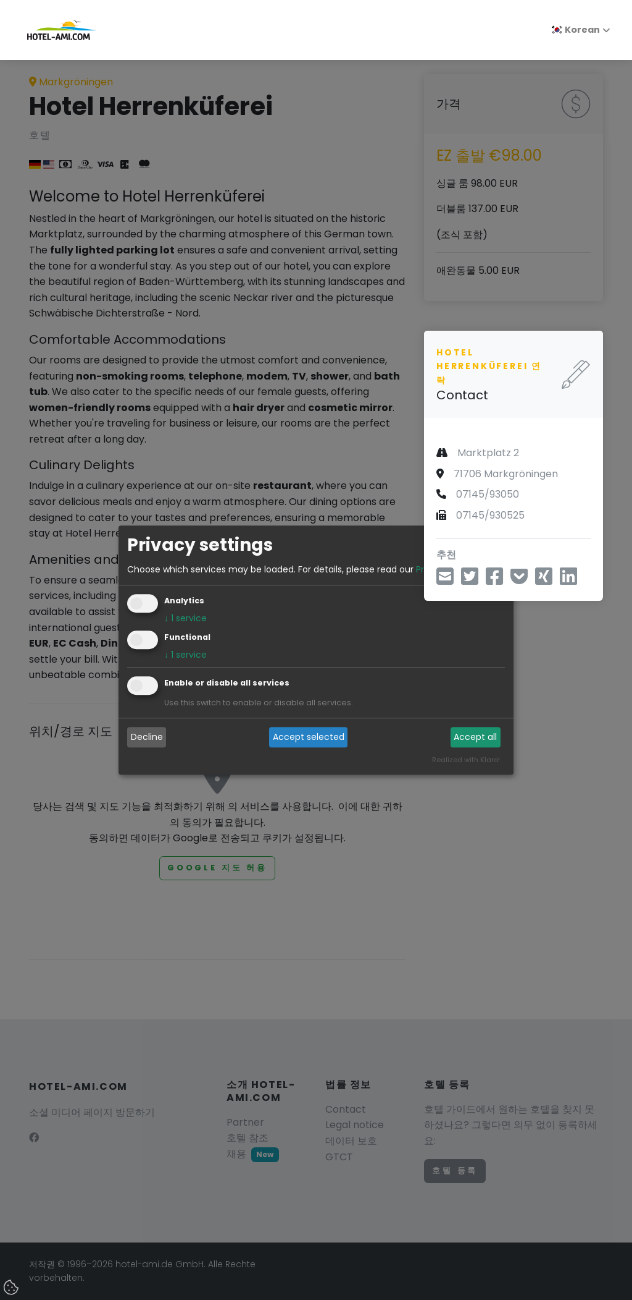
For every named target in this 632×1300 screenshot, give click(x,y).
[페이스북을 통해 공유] (494, 580)
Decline (147, 737)
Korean (575, 29)
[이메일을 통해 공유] (445, 580)
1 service (185, 618)
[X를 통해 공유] (543, 580)
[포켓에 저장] (519, 580)
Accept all (475, 737)
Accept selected (308, 737)
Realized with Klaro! (466, 760)
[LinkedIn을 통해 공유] (568, 580)
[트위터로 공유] (469, 580)
